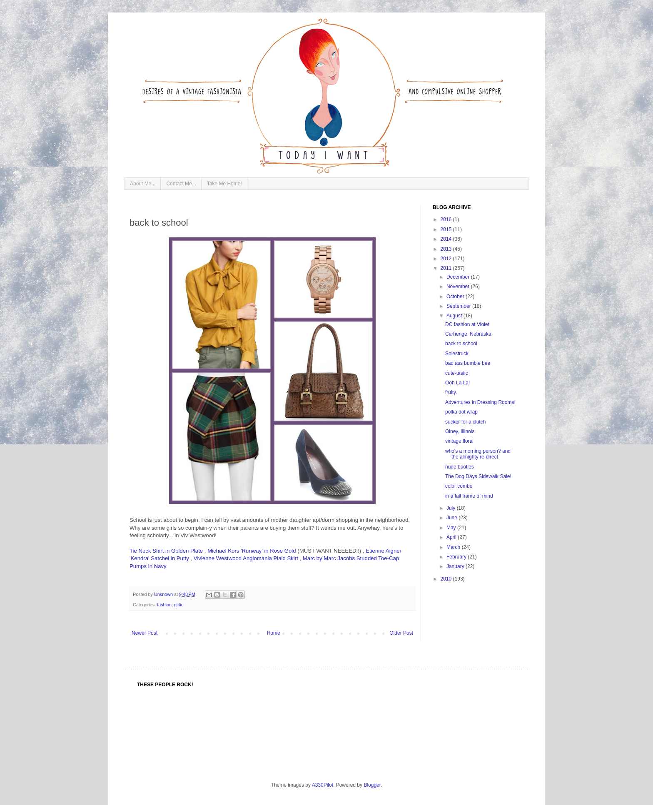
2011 (447, 268)
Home (273, 633)
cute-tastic (456, 373)
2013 (447, 249)
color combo (458, 486)
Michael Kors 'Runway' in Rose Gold (251, 551)
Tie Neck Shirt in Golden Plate (166, 551)
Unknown (164, 594)
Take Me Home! (224, 184)
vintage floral (459, 441)
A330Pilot (322, 785)
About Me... (142, 184)
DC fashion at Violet (467, 324)
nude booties (459, 467)
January (456, 566)
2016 (447, 219)
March (454, 547)
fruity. (451, 392)
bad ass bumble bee (467, 363)
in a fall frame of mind (469, 496)
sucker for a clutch (465, 422)
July (451, 508)
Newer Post (144, 633)
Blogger (372, 785)
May (451, 528)
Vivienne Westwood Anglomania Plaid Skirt (246, 558)
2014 (447, 239)
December (458, 277)
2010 (447, 579)
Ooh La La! (457, 383)
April (452, 537)
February (457, 557)
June (452, 518)
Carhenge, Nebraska (468, 334)
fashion (164, 604)
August (455, 316)
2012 (447, 259)
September (459, 306)
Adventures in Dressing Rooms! (480, 402)
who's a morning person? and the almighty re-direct (478, 454)
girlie (179, 604)
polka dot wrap (461, 412)
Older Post (401, 633)
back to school (461, 343)
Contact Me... (181, 184)
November (458, 286)
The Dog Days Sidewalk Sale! (478, 476)
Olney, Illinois (459, 431)
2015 (447, 229)
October (456, 296)
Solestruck (457, 353)
